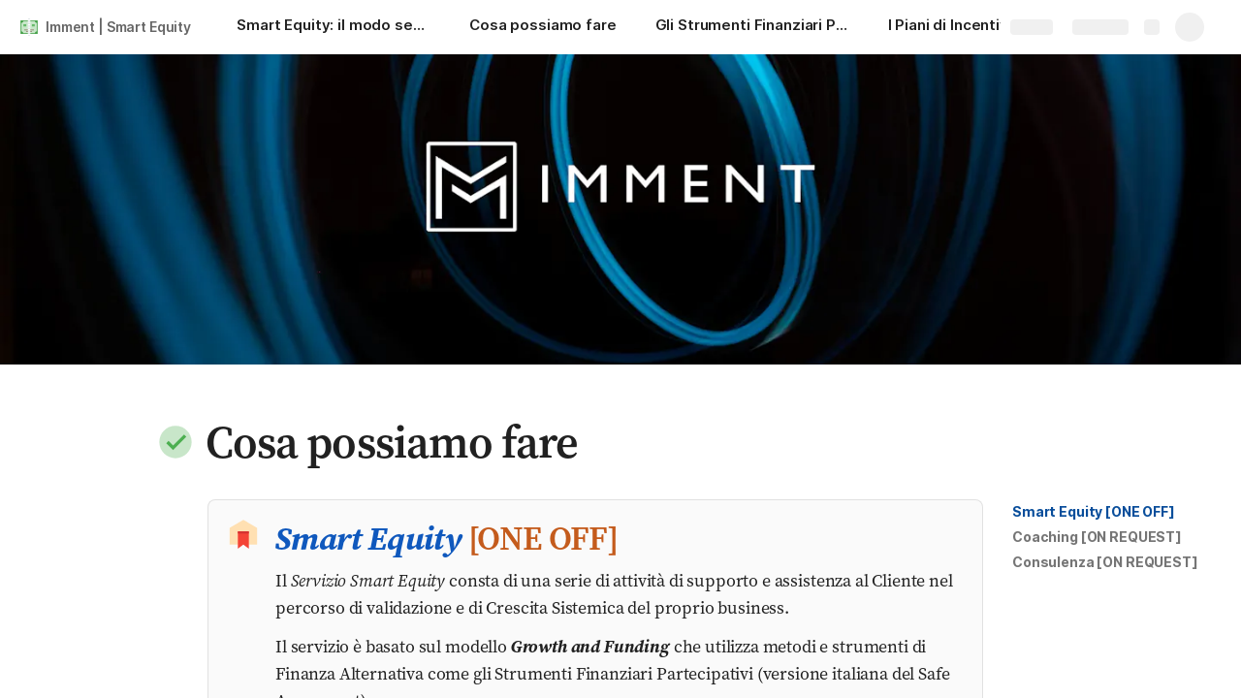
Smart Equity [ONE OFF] (1093, 511)
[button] (175, 442)
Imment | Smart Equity (118, 26)
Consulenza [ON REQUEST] (1105, 562)
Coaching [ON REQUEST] (1097, 536)
